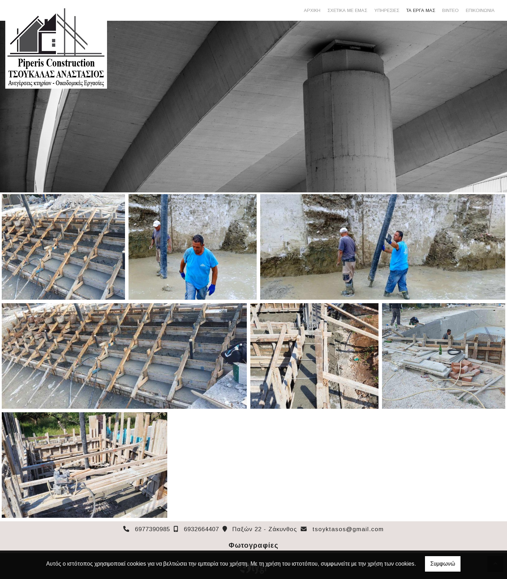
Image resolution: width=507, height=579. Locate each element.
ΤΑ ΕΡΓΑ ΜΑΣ (420, 10)
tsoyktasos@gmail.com (348, 529)
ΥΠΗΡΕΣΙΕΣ (386, 10)
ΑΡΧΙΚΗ (312, 10)
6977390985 (152, 529)
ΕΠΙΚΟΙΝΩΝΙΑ (480, 10)
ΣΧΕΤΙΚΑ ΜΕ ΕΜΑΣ (347, 10)
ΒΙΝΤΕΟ (450, 10)
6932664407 (201, 529)
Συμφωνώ (442, 564)
